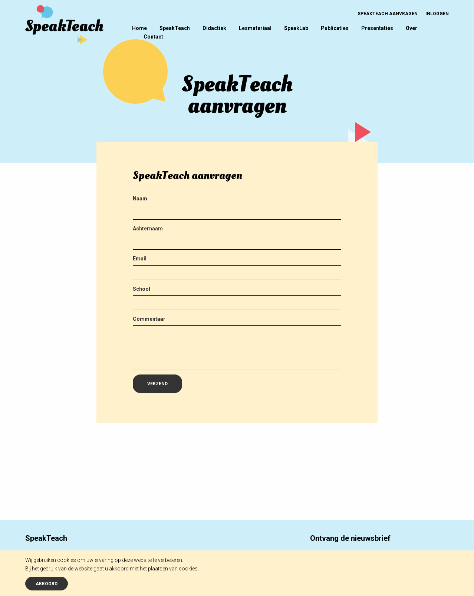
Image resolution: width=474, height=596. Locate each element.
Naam (140, 199)
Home (139, 28)
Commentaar (149, 319)
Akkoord (46, 583)
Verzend (157, 383)
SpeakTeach (174, 28)
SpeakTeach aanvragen (388, 13)
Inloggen (437, 13)
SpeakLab (296, 28)
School (141, 289)
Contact (153, 37)
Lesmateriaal (255, 28)
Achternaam (148, 229)
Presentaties (377, 28)
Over (411, 28)
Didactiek (214, 28)
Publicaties (335, 28)
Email (140, 259)
